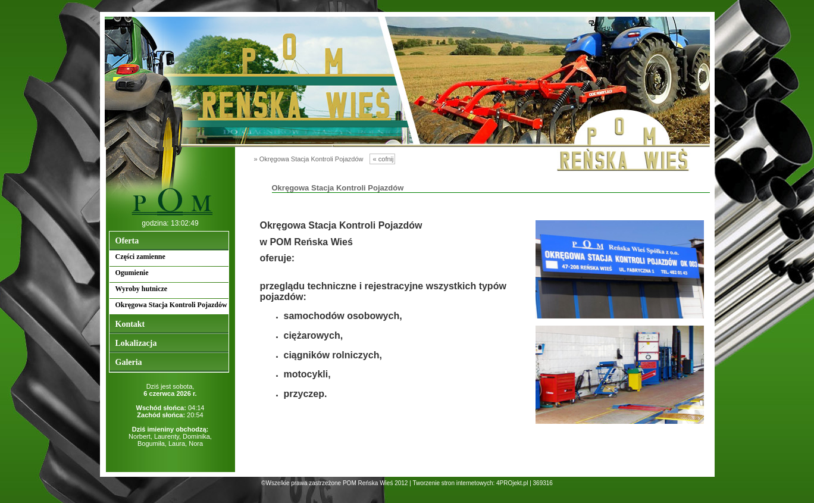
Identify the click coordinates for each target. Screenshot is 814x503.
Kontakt (130, 324)
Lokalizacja (136, 343)
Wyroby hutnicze (141, 289)
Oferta (127, 240)
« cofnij (382, 159)
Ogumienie (132, 272)
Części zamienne (140, 256)
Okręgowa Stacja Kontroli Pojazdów (171, 305)
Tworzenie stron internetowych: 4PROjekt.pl (470, 483)
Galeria (128, 362)
